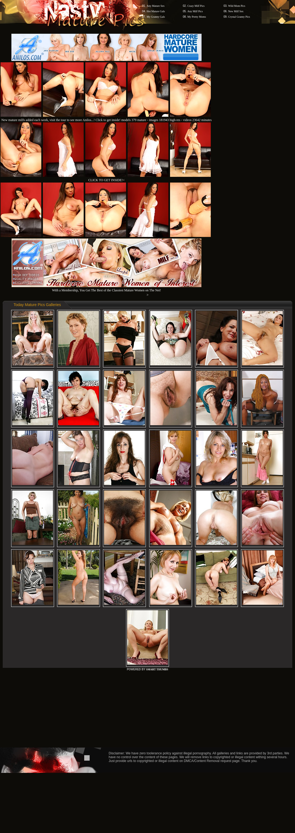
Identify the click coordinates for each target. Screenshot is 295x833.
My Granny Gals (156, 16)
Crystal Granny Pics (239, 16)
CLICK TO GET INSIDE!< (106, 180)
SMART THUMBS (157, 669)
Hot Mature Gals (156, 11)
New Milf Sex (236, 11)
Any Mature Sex (156, 5)
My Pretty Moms (196, 16)
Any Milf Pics (195, 11)
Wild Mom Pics (236, 5)
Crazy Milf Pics (196, 5)
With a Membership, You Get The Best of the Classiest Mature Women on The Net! (106, 288)
